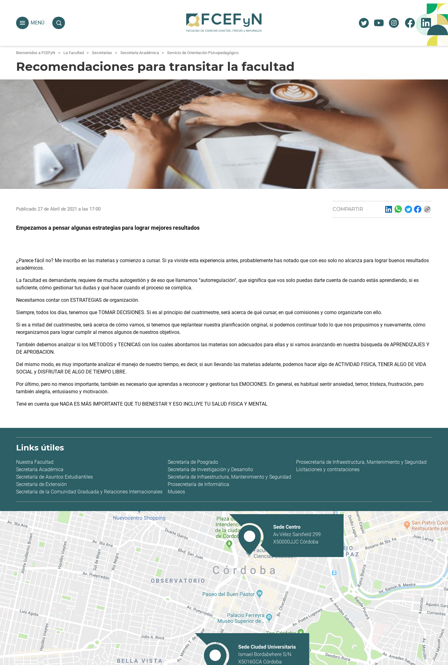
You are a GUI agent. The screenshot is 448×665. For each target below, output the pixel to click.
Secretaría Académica (139, 52)
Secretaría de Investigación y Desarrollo (210, 469)
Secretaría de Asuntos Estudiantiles (54, 477)
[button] (22, 23)
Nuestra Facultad (35, 462)
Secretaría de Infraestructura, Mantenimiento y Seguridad (229, 477)
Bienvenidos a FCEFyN (35, 52)
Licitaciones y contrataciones (328, 469)
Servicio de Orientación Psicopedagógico (203, 52)
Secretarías (102, 52)
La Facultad (73, 52)
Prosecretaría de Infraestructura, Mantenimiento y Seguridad (361, 462)
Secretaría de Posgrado (193, 462)
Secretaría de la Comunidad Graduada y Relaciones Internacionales (89, 492)
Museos (176, 492)
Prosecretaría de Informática (198, 484)
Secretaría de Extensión (41, 484)
